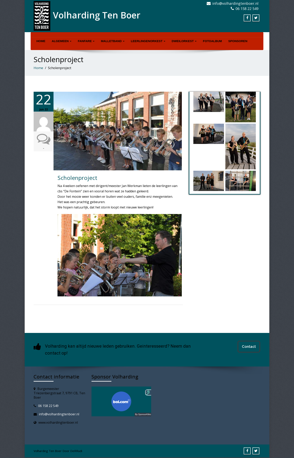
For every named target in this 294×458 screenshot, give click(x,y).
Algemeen (61, 41)
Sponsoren (237, 41)
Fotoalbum (212, 41)
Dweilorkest (184, 41)
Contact (249, 346)
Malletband (112, 41)
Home (40, 41)
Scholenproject (77, 177)
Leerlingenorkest (148, 41)
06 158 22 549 (48, 406)
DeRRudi (76, 451)
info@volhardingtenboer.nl (59, 414)
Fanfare (86, 41)
